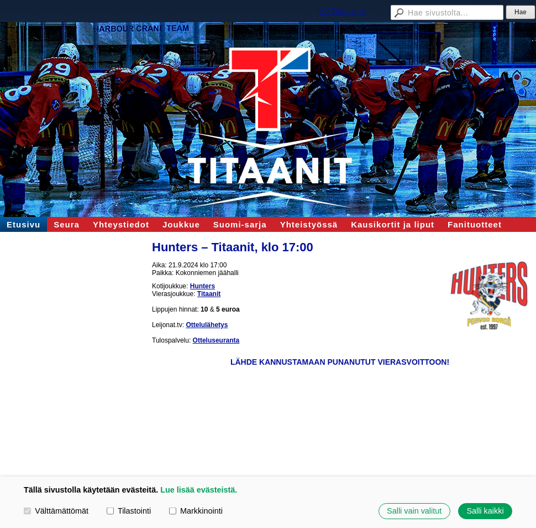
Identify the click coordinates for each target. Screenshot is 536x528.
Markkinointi (196, 510)
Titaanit (208, 294)
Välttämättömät (56, 510)
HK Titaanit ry (342, 11)
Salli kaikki (484, 510)
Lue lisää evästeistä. (198, 489)
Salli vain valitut (414, 510)
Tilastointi (129, 510)
